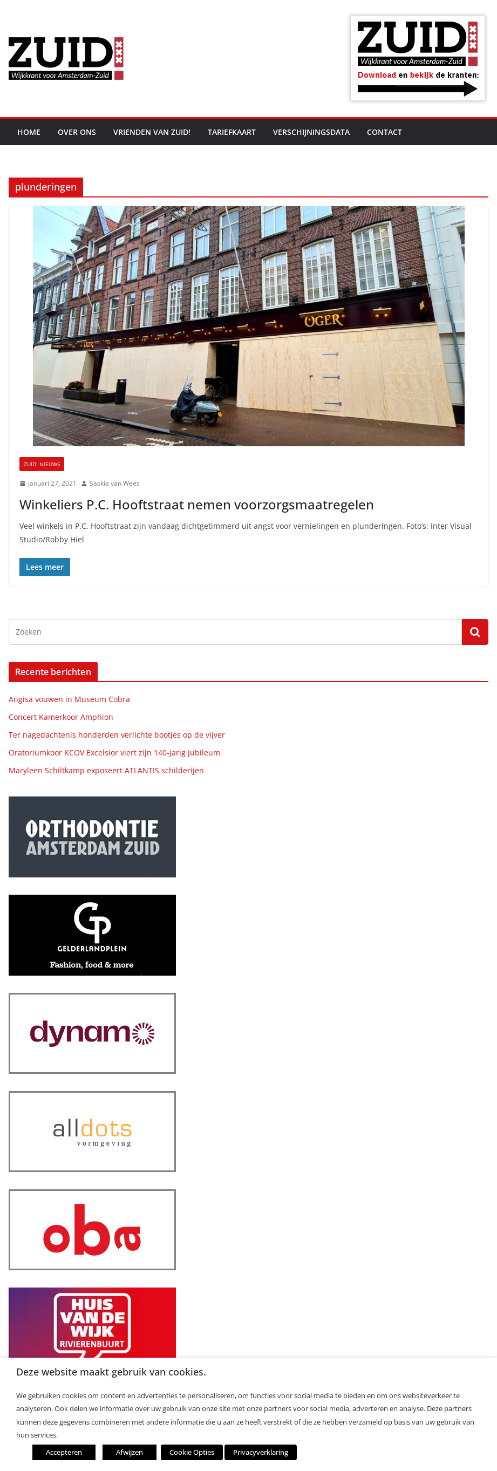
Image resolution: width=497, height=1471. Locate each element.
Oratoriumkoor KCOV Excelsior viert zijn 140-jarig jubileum (114, 752)
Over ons (77, 132)
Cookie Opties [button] (191, 1452)
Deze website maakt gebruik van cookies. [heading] (111, 1372)
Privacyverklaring (260, 1452)
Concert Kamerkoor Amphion (61, 717)
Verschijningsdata (311, 132)
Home (28, 132)
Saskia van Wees (115, 483)
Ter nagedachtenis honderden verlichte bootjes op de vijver (117, 735)
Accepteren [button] (64, 1452)
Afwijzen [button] (129, 1452)
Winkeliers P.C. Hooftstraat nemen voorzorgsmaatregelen (196, 504)
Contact (384, 132)
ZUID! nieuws (42, 464)
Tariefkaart (232, 132)
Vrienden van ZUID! (151, 132)
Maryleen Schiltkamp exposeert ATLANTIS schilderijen (106, 770)
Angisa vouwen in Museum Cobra (69, 699)
